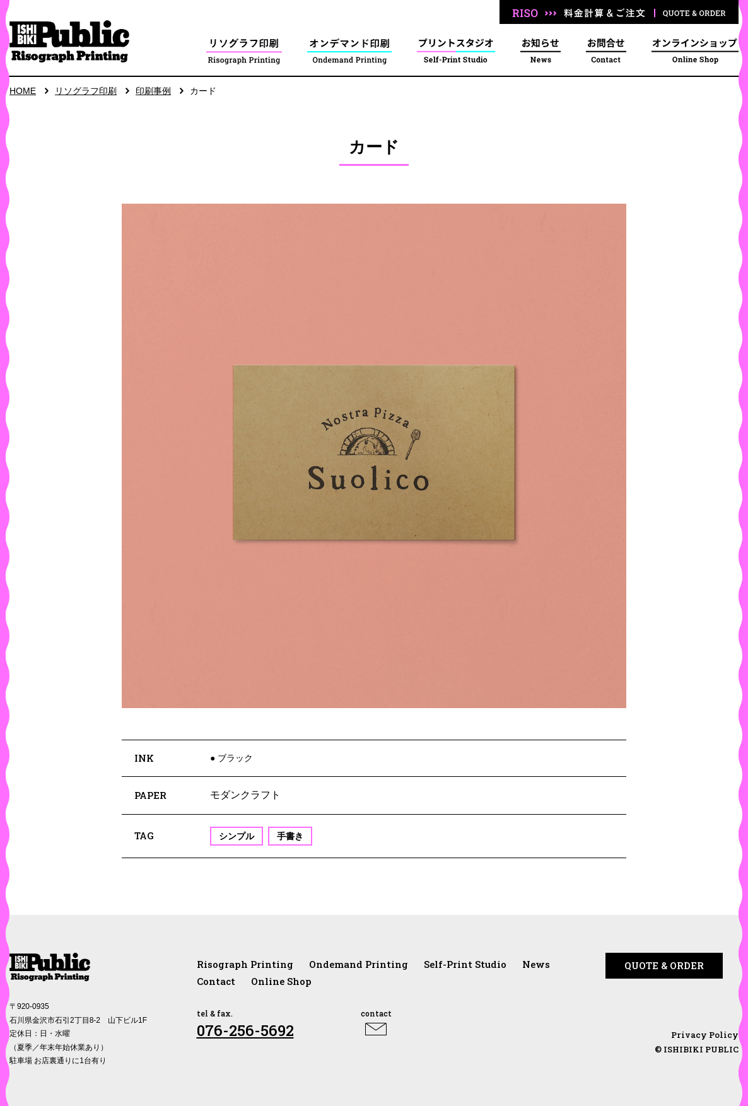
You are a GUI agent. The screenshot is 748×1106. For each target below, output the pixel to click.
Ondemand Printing (358, 964)
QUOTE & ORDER (664, 965)
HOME (22, 91)
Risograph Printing (245, 964)
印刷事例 (153, 91)
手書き (290, 836)
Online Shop (281, 981)
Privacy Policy (705, 1034)
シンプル (236, 836)
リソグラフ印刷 (86, 91)
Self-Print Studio (465, 964)
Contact (216, 981)
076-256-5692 (245, 1030)
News (536, 964)
